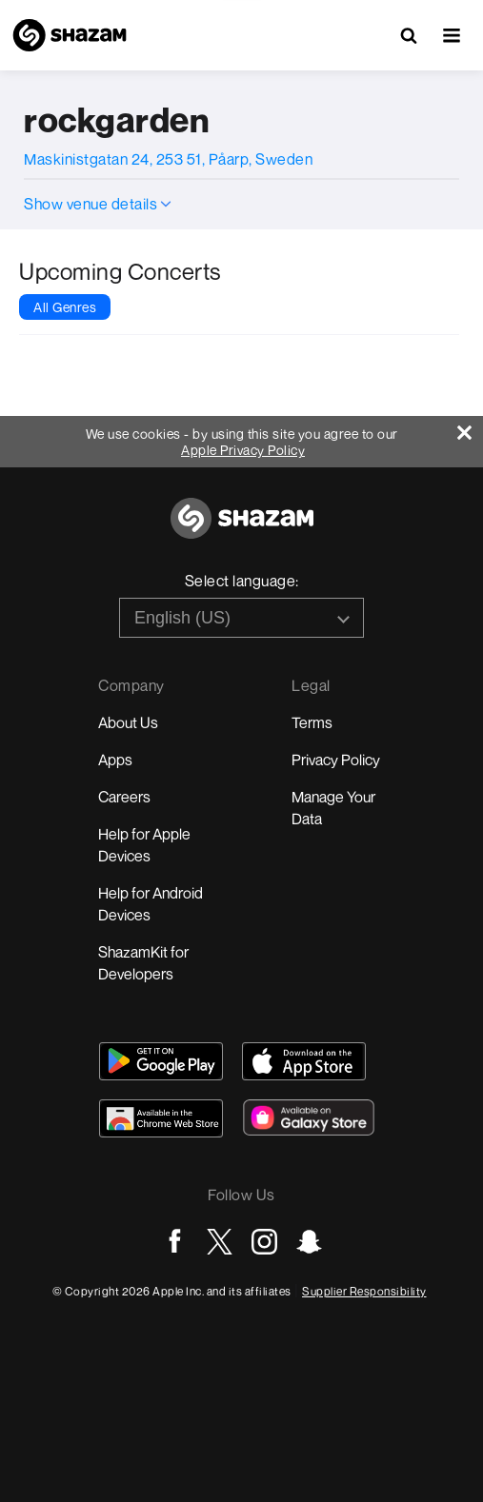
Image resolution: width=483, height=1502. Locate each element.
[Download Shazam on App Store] (304, 1061)
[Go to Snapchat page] (309, 1242)
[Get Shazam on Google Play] (161, 1061)
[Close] (470, 428)
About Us (128, 722)
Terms (312, 722)
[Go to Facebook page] (175, 1242)
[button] (452, 35)
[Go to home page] (242, 528)
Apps (115, 759)
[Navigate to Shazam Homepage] (69, 35)
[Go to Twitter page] (219, 1242)
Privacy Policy (336, 759)
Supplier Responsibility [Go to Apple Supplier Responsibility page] (364, 1291)
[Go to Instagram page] (264, 1242)
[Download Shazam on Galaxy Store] (308, 1117)
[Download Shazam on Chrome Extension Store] (161, 1118)
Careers (124, 796)
